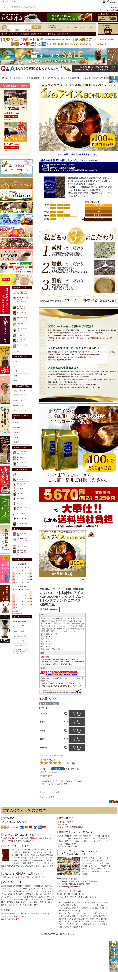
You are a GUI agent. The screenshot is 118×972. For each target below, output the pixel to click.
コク (15, 366)
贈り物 (33, 34)
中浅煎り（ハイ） (19, 405)
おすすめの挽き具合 (20, 636)
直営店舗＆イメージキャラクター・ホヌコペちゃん (21, 651)
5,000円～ (17, 442)
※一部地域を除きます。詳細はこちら (18, 841)
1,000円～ (17, 422)
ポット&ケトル (19, 499)
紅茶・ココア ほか (20, 547)
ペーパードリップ (20, 474)
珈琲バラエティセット (20, 464)
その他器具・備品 (20, 524)
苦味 (15, 376)
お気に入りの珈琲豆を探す (58, 34)
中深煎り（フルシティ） (20, 395)
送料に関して (65, 824)
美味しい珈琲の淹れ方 (21, 621)
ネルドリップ (19, 484)
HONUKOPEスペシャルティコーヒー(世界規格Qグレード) (21, 300)
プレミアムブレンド (20, 313)
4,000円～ (17, 437)
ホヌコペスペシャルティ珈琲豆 (20, 307)
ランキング (13, 34)
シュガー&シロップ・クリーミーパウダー (20, 540)
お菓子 (75, 27)
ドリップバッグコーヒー (20, 330)
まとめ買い (52, 27)
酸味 (15, 381)
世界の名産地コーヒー (20, 324)
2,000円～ (17, 427)
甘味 (15, 371)
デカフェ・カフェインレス (20, 340)
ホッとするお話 (19, 631)
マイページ (42, 34)
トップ (4, 34)
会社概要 (114, 7)
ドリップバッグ (64, 27)
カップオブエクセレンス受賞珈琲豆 (20, 293)
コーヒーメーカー (20, 479)
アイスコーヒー (56, 30)
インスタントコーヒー (20, 458)
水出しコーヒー (19, 519)
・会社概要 (44, 678)
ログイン (104, 10)
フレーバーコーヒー (20, 346)
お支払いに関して (66, 822)
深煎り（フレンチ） (20, 391)
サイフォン (18, 489)
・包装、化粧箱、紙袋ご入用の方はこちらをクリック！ (61, 686)
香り (15, 361)
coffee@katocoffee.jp (71, 887)
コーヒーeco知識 (19, 641)
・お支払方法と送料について (62, 678)
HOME (4, 78)
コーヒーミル (19, 494)
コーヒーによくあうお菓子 (20, 534)
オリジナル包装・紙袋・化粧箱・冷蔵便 (20, 552)
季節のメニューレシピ (21, 646)
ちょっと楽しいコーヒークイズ (21, 626)
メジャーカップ (19, 514)
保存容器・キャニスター (20, 508)
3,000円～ (17, 432)
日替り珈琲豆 (24, 34)
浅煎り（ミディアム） (21, 410)
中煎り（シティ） (19, 400)
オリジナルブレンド (19, 78)
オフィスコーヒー (20, 503)
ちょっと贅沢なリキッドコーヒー (20, 452)
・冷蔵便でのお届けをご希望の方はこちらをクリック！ (61, 683)
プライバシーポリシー (68, 846)
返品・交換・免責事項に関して (71, 827)
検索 (36, 27)
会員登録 (114, 10)
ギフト (17, 351)
